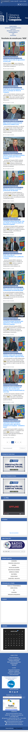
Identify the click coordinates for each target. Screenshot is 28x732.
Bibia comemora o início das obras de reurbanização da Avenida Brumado (13, 289)
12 (15, 442)
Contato (14, 711)
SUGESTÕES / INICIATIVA (14, 578)
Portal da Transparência (14, 585)
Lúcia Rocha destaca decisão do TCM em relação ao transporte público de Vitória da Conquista (13, 223)
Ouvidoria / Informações (14, 673)
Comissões (14, 561)
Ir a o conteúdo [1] (5, 1)
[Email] (12, 697)
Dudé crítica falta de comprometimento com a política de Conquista (13, 256)
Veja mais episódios (14, 533)
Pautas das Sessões (14, 567)
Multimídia (14, 574)
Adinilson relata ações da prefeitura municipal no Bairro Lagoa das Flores (13, 355)
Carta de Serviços (14, 674)
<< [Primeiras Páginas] (7, 442)
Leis (13, 33)
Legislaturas (14, 576)
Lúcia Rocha (15, 219)
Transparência (13, 32)
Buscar (23, 448)
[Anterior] (5, 631)
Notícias (13, 29)
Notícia (11, 58)
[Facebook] (10, 692)
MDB (21, 58)
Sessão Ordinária (6, 58)
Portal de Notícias (14, 657)
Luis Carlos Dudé (16, 87)
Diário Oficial (14, 588)
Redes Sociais (14, 689)
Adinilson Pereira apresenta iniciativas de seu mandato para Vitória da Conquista (14, 156)
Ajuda (14, 668)
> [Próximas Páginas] (17, 442)
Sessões (14, 565)
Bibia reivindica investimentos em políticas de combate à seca (12, 123)
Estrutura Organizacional (13, 27)
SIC (14, 590)
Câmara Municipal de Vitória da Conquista (11, 56)
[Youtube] (15, 692)
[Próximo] (22, 631)
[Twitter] (17, 692)
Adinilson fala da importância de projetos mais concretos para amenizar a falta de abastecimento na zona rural (13, 390)
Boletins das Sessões (14, 569)
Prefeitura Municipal (14, 660)
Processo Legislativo (13, 30)
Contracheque (14, 663)
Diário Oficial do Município (14, 662)
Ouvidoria (13, 35)
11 (12, 442)
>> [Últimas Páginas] (20, 442)
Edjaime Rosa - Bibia (19, 121)
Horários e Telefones (14, 671)
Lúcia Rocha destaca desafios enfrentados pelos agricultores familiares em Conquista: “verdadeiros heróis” (14, 425)
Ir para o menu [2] (14, 1)
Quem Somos (13, 26)
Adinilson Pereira (16, 58)
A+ (22, 4)
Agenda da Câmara (14, 572)
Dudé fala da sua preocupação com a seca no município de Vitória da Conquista (13, 90)
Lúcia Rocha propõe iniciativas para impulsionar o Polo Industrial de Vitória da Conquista (13, 322)
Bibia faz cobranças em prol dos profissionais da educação (12, 189)
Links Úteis (14, 655)
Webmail (14, 665)
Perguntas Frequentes (14, 594)
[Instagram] (12, 692)
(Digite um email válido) (16, 695)
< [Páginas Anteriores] (9, 442)
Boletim (8, 695)
